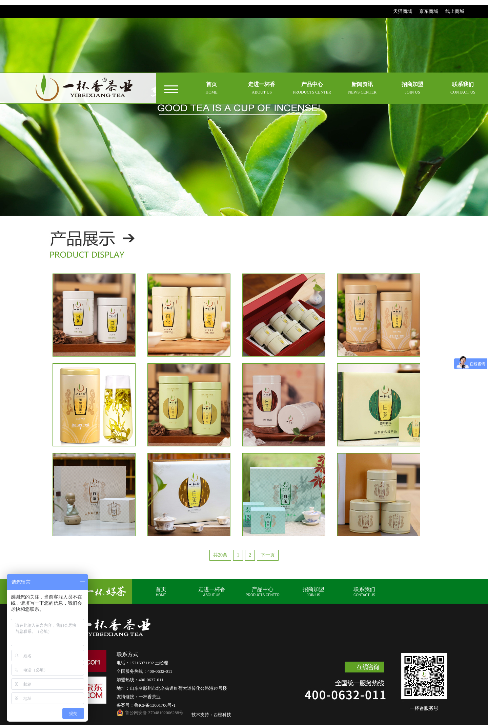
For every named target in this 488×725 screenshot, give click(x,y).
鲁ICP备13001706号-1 (155, 705)
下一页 (268, 555)
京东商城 (428, 11)
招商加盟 (313, 591)
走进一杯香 (211, 591)
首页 (161, 591)
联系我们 (364, 591)
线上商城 (454, 11)
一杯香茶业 (150, 696)
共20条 (220, 555)
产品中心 (262, 591)
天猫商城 (402, 11)
